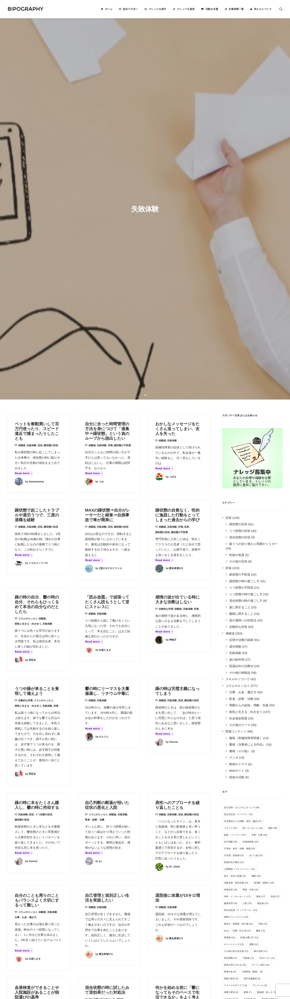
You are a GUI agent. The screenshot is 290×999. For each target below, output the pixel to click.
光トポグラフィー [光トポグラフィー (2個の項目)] (234, 715)
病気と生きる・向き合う (28, 292)
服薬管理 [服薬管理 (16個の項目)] (230, 571)
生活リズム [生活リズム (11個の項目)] (267, 626)
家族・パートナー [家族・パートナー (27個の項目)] (235, 503)
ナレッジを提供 (186, 9)
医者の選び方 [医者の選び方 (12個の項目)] (249, 606)
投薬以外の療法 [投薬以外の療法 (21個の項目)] (234, 530)
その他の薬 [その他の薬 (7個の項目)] (231, 667)
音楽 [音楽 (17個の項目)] (275, 564)
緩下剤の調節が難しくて (107, 748)
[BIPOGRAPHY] (25, 9)
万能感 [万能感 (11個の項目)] (248, 626)
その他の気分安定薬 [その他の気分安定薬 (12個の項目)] (236, 619)
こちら (127, 954)
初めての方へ (130, 9)
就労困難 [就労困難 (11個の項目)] (230, 626)
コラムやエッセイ (27, 286)
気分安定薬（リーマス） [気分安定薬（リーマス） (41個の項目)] (238, 482)
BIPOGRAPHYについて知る (168, 874)
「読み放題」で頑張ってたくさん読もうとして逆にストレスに (107, 270)
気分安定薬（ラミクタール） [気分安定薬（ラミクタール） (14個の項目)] (240, 578)
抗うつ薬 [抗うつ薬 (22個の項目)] (256, 523)
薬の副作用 (103, 754)
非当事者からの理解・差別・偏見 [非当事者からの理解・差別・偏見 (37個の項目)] (243, 489)
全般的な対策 (166, 277)
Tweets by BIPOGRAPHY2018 (227, 862)
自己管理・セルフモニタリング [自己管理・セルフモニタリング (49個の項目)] (242, 476)
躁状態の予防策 (122, 113)
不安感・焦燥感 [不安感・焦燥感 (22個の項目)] (234, 523)
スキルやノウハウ (27, 759)
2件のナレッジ (67, 869)
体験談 (21, 113)
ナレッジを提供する (162, 869)
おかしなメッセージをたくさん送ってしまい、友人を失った (177, 97)
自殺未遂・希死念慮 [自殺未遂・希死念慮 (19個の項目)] (236, 551)
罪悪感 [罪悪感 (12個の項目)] (229, 606)
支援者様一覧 (236, 9)
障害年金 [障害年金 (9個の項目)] (230, 640)
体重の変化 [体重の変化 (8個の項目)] (231, 660)
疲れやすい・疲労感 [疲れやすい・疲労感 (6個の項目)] (255, 674)
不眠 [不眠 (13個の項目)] (262, 592)
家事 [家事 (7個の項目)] (248, 660)
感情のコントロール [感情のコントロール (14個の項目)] (236, 585)
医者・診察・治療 (94, 488)
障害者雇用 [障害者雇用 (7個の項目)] (231, 674)
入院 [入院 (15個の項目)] (247, 571)
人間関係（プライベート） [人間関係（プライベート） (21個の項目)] (239, 537)
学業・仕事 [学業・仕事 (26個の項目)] (259, 503)
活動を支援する (159, 879)
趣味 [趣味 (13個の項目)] (260, 599)
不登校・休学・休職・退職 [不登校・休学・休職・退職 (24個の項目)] (239, 517)
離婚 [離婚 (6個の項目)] (241, 688)
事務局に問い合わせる (164, 900)
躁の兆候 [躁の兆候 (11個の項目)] (260, 619)
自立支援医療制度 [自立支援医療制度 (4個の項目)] (249, 701)
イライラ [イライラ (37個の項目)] (230, 496)
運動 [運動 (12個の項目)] (253, 612)
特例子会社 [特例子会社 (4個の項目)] (231, 708)
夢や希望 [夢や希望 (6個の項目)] (247, 681)
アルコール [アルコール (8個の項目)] (260, 653)
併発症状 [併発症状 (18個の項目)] (230, 558)
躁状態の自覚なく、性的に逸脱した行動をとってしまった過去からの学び (177, 183)
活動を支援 (212, 9)
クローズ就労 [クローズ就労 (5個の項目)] (258, 688)
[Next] (205, 826)
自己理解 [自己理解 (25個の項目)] (230, 510)
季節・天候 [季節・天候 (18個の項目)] (250, 558)
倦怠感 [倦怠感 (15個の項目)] (262, 571)
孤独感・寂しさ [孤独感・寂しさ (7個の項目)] (266, 660)
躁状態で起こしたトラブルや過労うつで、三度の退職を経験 (37, 183)
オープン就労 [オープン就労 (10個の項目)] (260, 633)
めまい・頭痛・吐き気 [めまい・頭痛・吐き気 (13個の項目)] (237, 599)
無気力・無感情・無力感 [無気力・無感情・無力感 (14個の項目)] (238, 592)
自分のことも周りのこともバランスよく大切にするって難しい (37, 568)
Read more (23, 141)
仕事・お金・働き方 (25, 585)
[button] (281, 9)
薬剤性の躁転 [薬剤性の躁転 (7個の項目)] (269, 667)
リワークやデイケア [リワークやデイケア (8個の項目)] (235, 653)
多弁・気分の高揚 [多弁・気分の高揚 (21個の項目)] (235, 544)
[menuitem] (106, 9)
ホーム (109, 9)
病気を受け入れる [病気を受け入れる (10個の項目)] (235, 633)
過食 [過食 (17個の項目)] (260, 564)
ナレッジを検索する (162, 864)
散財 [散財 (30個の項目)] (272, 496)
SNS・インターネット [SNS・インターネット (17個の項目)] (237, 564)
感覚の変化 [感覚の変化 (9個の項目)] (231, 647)
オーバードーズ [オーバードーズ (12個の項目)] (234, 612)
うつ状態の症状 (43, 482)
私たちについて (263, 9)
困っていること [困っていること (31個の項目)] (253, 496)
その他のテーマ (187, 759)
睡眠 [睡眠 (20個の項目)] (256, 544)
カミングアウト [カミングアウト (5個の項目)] (262, 694)
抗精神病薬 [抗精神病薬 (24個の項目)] (250, 510)
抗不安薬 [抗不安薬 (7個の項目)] (250, 667)
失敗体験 (31, 113)
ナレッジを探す (158, 9)
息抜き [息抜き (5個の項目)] (229, 701)
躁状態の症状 (51, 113)
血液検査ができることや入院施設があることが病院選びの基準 (37, 661)
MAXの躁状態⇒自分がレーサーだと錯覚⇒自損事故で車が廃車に (107, 183)
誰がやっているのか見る (165, 895)
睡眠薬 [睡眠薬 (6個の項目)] (264, 681)
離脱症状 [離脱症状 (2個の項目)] (250, 708)
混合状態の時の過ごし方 (101, 667)
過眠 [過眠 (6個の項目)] (228, 688)
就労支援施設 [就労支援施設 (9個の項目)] (252, 647)
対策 (110, 113)
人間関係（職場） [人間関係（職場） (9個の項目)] (252, 640)
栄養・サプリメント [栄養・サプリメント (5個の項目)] (235, 694)
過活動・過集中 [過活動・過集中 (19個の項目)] (264, 551)
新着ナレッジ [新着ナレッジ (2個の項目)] (269, 708)
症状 (40, 113)
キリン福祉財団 (100, 913)
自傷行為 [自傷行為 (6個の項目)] (230, 681)
